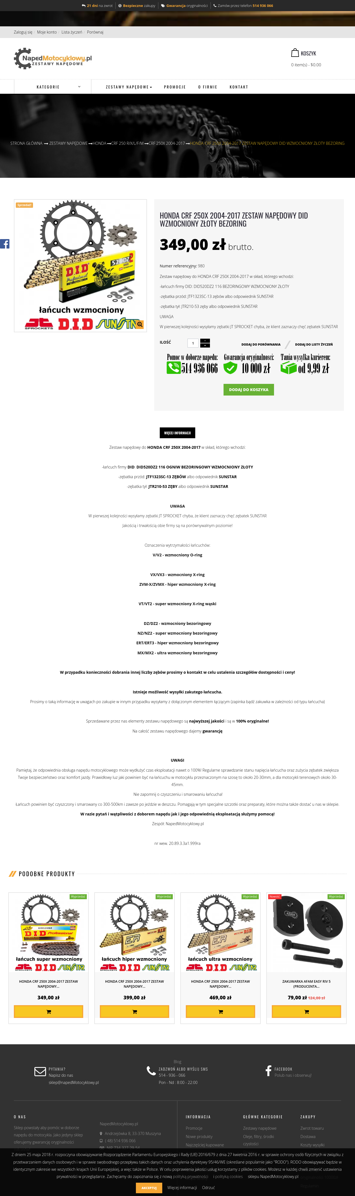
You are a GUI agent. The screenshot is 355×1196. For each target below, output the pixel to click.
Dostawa (307, 1136)
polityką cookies (229, 1176)
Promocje (194, 1128)
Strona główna (26, 143)
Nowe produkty (199, 1136)
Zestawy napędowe (260, 1128)
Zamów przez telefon (243, 5)
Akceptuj (148, 1188)
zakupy (136, 5)
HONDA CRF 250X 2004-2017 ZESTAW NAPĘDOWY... (48, 984)
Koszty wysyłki (312, 1144)
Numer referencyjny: (178, 265)
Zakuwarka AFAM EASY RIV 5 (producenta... (306, 984)
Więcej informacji (177, 432)
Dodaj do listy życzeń (314, 344)
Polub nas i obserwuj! (293, 1075)
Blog (177, 1061)
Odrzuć (208, 1187)
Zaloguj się (23, 32)
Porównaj (95, 32)
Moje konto (47, 32)
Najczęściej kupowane (205, 1144)
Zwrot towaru (312, 1128)
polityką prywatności (190, 1176)
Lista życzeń (72, 32)
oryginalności (184, 5)
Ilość (165, 342)
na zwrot (97, 5)
